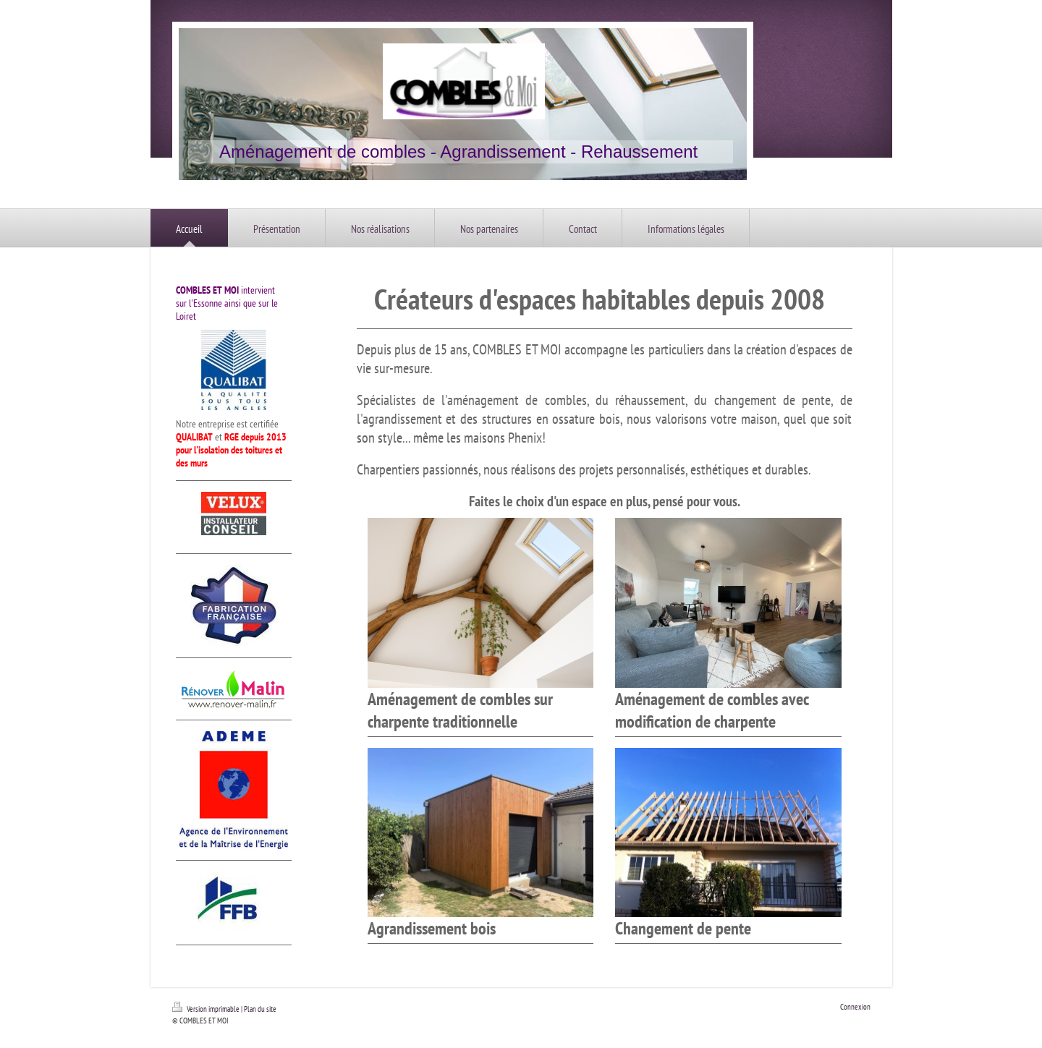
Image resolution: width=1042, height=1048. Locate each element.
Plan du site (260, 1009)
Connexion (855, 1007)
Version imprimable (206, 1009)
